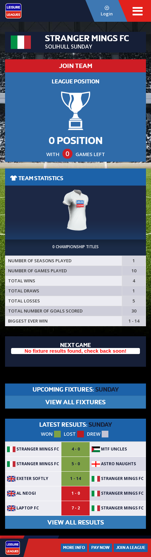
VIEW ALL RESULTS (75, 522)
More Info (74, 547)
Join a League (130, 547)
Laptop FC (23, 508)
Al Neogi (21, 493)
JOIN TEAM (75, 65)
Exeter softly (27, 478)
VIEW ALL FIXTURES (75, 402)
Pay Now (100, 547)
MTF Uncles (109, 449)
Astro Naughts (114, 464)
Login (106, 11)
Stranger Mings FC (33, 449)
